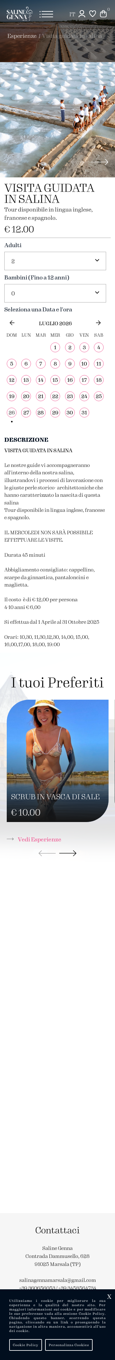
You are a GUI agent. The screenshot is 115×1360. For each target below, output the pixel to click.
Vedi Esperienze (34, 839)
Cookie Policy (25, 1345)
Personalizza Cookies (69, 1345)
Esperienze (21, 35)
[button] (100, 162)
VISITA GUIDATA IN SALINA (72, 35)
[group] (57, 119)
